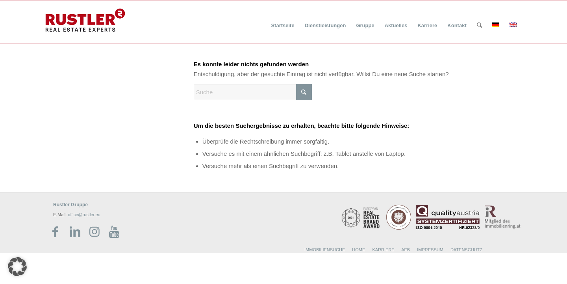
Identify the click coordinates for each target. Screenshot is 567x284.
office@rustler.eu (84, 214)
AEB (405, 249)
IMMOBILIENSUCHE (324, 249)
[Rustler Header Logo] (85, 20)
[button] (17, 266)
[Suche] (479, 25)
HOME (358, 249)
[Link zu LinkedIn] (75, 232)
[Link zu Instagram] (94, 232)
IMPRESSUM (430, 249)
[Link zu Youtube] (114, 232)
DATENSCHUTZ (466, 249)
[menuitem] (282, 20)
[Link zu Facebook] (55, 232)
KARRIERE (383, 249)
